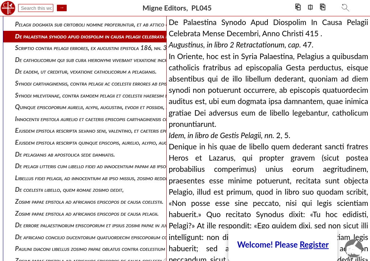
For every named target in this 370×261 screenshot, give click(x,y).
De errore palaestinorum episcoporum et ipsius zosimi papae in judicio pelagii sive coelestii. (120, 225)
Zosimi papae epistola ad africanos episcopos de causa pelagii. (87, 213)
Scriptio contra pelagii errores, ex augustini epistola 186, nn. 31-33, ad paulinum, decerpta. (125, 47)
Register (314, 244)
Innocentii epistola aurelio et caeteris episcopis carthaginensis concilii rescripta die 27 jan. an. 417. (134, 119)
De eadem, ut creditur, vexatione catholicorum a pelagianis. (86, 71)
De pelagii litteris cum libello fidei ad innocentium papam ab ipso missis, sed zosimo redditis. (122, 166)
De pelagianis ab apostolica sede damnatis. (65, 154)
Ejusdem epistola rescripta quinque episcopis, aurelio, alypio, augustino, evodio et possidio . (123, 142)
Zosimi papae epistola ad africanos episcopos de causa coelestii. (89, 201)
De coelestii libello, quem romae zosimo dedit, (69, 189)
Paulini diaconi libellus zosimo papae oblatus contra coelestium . (91, 248)
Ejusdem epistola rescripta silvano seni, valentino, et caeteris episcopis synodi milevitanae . (121, 130)
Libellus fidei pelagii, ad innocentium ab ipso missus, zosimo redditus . (96, 178)
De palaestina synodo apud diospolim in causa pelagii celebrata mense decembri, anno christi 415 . (132, 36)
